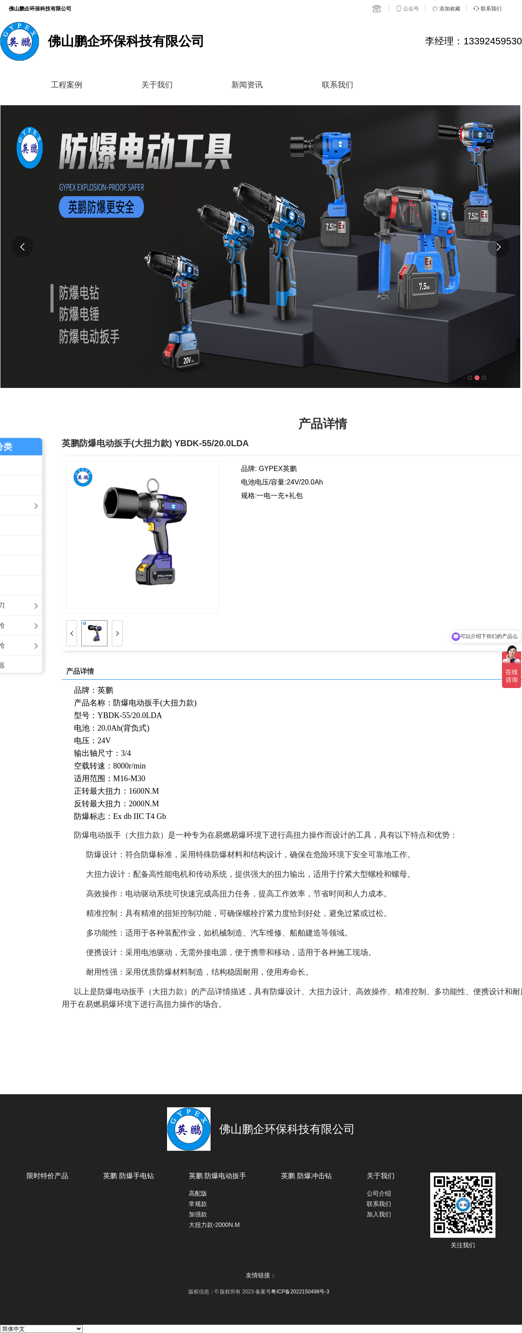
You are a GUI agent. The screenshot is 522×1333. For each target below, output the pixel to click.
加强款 (198, 1214)
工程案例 (66, 84)
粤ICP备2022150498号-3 (300, 1292)
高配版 (198, 1193)
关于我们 (157, 84)
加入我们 (379, 1214)
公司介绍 (379, 1193)
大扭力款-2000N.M (214, 1224)
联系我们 (337, 84)
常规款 (198, 1203)
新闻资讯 (247, 84)
